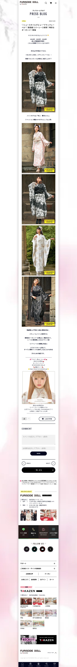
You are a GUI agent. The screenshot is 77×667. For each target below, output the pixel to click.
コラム (23, 21)
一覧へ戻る (38, 470)
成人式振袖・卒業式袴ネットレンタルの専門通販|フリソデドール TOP (39, 480)
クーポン (47, 574)
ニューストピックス (36, 482)
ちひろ (42, 35)
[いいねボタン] (24, 418)
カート (52, 579)
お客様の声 (29, 574)
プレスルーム (26, 482)
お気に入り (24, 579)
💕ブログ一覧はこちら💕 (38, 359)
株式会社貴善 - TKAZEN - (37, 595)
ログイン (43, 579)
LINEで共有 (47, 419)
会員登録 (34, 579)
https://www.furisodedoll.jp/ (38, 369)
